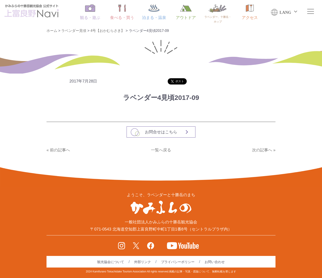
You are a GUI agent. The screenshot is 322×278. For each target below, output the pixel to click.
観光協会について (110, 262)
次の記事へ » (263, 150)
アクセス (250, 12)
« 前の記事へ (58, 150)
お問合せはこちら (161, 132)
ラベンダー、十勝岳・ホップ (217, 13)
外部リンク (142, 262)
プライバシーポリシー (178, 262)
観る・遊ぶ (90, 12)
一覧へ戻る (161, 150)
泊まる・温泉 (154, 12)
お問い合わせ (215, 262)
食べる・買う (122, 12)
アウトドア (186, 12)
